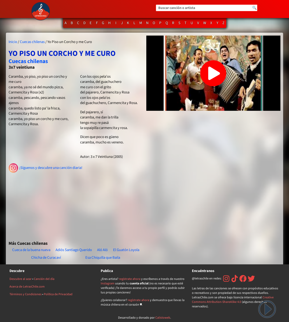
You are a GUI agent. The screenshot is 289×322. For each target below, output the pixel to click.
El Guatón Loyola (126, 250)
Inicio (13, 42)
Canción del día (44, 279)
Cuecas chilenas (32, 42)
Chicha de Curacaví (46, 257)
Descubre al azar (20, 279)
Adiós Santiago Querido (74, 250)
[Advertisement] (76, 204)
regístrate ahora (129, 279)
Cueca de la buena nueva (31, 250)
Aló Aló (102, 250)
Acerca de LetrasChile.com (27, 286)
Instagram (107, 283)
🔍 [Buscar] (254, 7)
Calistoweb (162, 317)
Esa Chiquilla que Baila (102, 257)
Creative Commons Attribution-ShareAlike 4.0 (233, 299)
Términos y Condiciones (25, 294)
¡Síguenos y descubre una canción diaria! (45, 168)
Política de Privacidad (58, 294)
